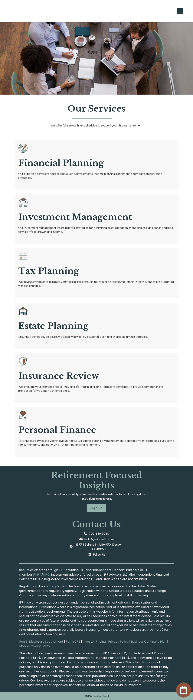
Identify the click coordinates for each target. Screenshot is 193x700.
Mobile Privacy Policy (34, 646)
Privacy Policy (118, 641)
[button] (180, 11)
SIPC (46, 574)
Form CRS (73, 641)
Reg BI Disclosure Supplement (41, 641)
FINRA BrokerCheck (96, 696)
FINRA (37, 574)
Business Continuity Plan (148, 641)
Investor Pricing (94, 641)
